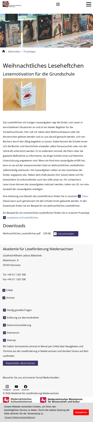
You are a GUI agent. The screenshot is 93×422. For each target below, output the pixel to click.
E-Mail (9, 290)
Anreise (10, 297)
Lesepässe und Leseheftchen (22, 217)
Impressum (13, 332)
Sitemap (11, 340)
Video (85, 196)
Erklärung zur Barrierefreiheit (23, 317)
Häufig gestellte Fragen (19, 310)
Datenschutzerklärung (19, 325)
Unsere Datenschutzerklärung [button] (20, 417)
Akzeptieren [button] (81, 412)
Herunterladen (66, 233)
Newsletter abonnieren (20, 363)
